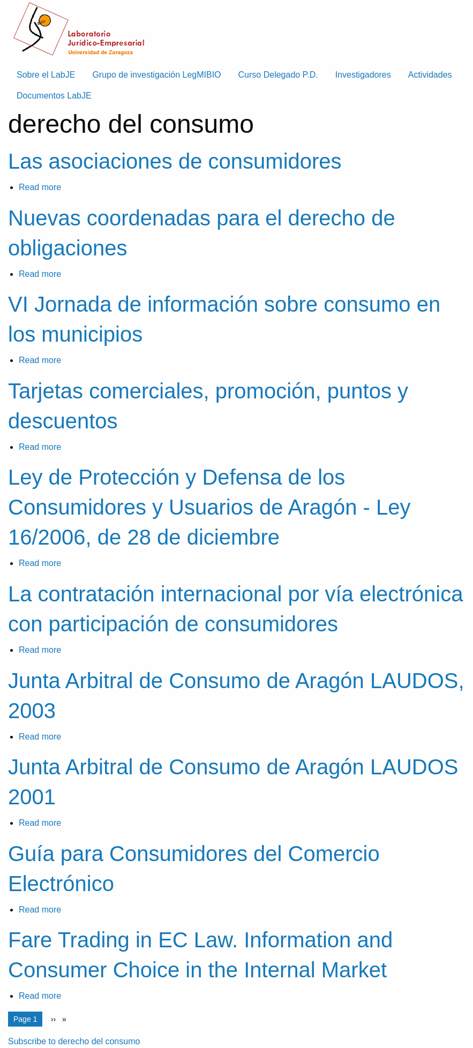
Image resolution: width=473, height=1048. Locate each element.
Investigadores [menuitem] (363, 74)
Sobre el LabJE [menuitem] (46, 74)
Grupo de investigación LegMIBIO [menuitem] (156, 74)
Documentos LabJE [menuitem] (54, 95)
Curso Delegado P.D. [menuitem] (278, 74)
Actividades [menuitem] (430, 74)
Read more (40, 187)
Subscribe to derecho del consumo (74, 1041)
